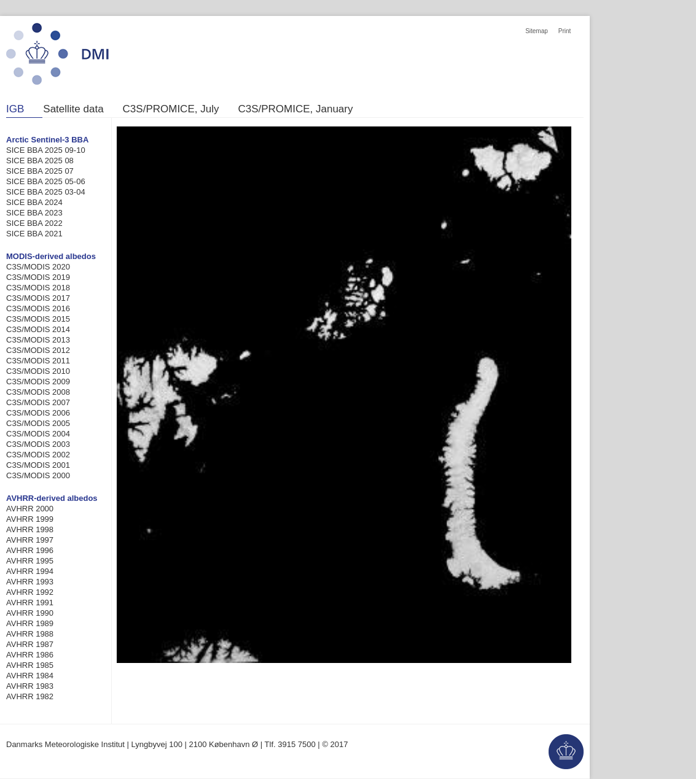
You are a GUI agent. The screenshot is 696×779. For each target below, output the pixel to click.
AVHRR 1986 (29, 654)
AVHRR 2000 (29, 508)
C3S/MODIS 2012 (38, 350)
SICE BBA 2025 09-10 (45, 150)
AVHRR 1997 (29, 540)
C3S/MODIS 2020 (38, 266)
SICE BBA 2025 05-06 (45, 181)
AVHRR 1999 (29, 519)
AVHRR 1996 (29, 550)
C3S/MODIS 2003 (38, 444)
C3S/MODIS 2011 (38, 360)
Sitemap (536, 31)
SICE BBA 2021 (34, 233)
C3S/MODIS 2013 (38, 339)
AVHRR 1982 (29, 696)
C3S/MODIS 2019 (38, 277)
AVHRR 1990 (29, 613)
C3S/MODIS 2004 (38, 433)
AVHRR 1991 (29, 602)
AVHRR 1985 (29, 665)
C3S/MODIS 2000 (38, 475)
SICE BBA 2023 (34, 212)
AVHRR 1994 (29, 571)
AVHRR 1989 (29, 623)
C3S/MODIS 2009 (38, 381)
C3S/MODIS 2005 (38, 423)
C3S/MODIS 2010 (38, 371)
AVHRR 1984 (29, 675)
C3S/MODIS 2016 (38, 308)
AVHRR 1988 (29, 633)
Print (564, 31)
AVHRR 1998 (29, 529)
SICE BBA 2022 (34, 223)
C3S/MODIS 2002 (38, 454)
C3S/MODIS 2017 (38, 298)
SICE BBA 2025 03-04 (45, 191)
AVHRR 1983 (29, 686)
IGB (15, 109)
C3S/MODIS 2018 (38, 287)
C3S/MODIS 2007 (38, 402)
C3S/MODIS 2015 (38, 319)
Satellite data (73, 109)
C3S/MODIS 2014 (38, 329)
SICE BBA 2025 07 (40, 171)
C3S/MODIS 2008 (38, 392)
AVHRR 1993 (29, 581)
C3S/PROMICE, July (171, 109)
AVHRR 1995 (29, 560)
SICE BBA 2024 (34, 202)
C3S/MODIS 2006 (38, 412)
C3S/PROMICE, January (295, 109)
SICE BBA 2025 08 (40, 160)
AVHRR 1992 (29, 592)
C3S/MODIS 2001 (38, 465)
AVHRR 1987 (29, 644)
